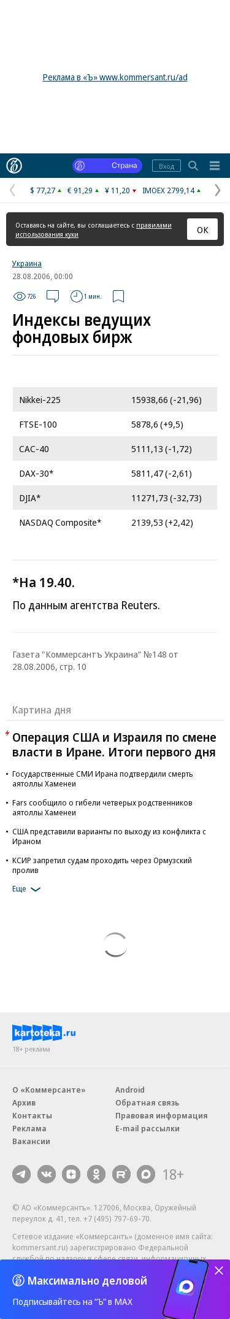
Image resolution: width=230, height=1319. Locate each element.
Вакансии (31, 1141)
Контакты (32, 1115)
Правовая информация (161, 1115)
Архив (24, 1102)
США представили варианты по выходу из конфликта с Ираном (109, 836)
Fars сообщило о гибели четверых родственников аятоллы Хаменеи (102, 807)
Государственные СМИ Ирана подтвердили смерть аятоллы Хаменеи (102, 778)
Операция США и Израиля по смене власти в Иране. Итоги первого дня (114, 744)
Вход (166, 166)
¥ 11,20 (117, 190)
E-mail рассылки (147, 1128)
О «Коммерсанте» (49, 1089)
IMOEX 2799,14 (168, 190)
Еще (28, 889)
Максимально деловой (87, 1280)
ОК (203, 229)
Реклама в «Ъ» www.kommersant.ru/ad (115, 77)
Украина (27, 263)
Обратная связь (147, 1102)
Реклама (29, 1128)
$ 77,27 (42, 190)
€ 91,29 (80, 190)
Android (130, 1089)
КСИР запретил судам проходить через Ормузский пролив (102, 865)
